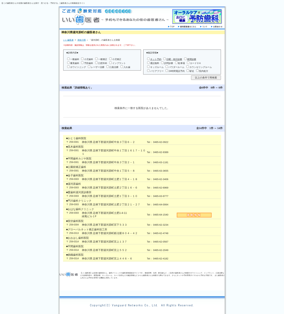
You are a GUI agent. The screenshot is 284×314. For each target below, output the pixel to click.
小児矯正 (116, 59)
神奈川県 (82, 40)
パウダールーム (176, 67)
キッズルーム (157, 67)
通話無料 (154, 63)
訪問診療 (168, 63)
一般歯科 (74, 59)
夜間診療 (191, 59)
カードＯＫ (195, 63)
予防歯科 (88, 63)
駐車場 (181, 63)
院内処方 (203, 71)
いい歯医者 (68, 40)
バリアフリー (157, 71)
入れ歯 (127, 67)
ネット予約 (155, 59)
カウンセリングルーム (200, 67)
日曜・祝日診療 (174, 59)
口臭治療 (113, 67)
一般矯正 (102, 59)
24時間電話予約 (177, 71)
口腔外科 (102, 63)
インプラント (119, 63)
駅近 (192, 71)
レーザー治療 (97, 67)
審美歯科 (74, 63)
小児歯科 (88, 59)
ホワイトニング (78, 67)
